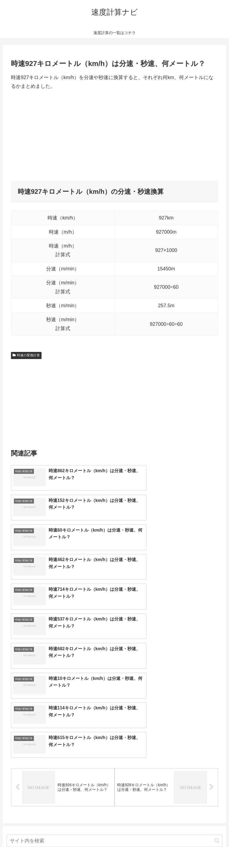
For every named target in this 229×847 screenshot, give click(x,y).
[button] (217, 694)
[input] (115, 694)
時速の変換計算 (26, 355)
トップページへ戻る (92, 830)
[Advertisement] (114, 136)
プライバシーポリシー (135, 830)
